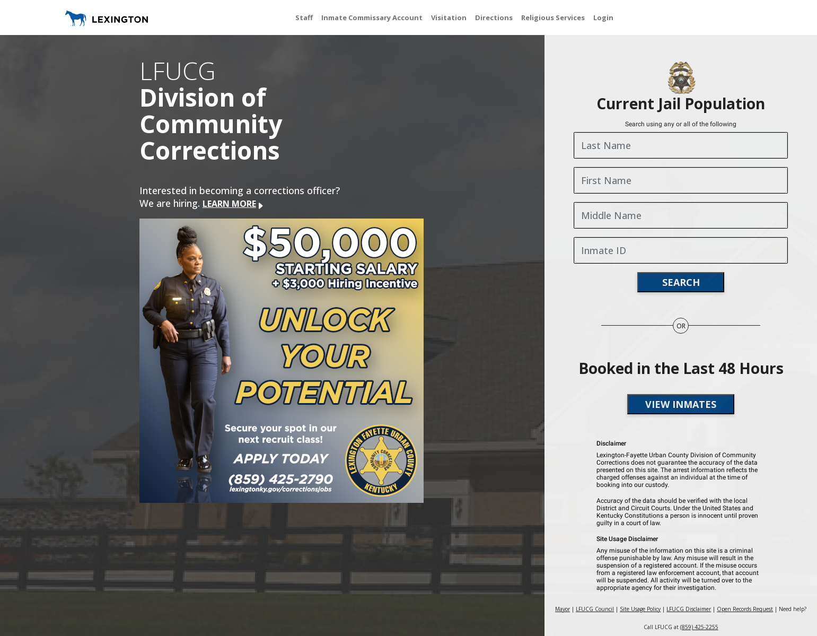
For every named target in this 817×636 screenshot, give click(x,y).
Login (603, 17)
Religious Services (553, 17)
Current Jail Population (680, 103)
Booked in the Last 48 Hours (681, 368)
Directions (494, 17)
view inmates (680, 404)
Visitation (449, 17)
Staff (304, 17)
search (681, 282)
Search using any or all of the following (680, 124)
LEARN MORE (234, 204)
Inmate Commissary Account (372, 17)
